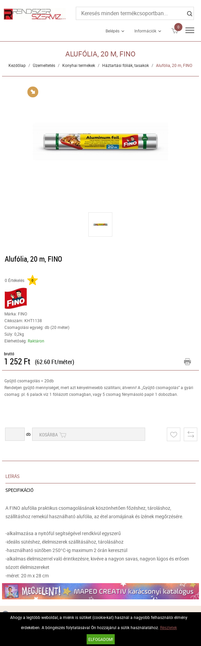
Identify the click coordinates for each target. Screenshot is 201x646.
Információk (145, 30)
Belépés (112, 30)
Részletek (168, 627)
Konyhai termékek (78, 65)
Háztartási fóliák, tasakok (125, 65)
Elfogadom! (100, 639)
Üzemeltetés (44, 65)
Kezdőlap (17, 65)
